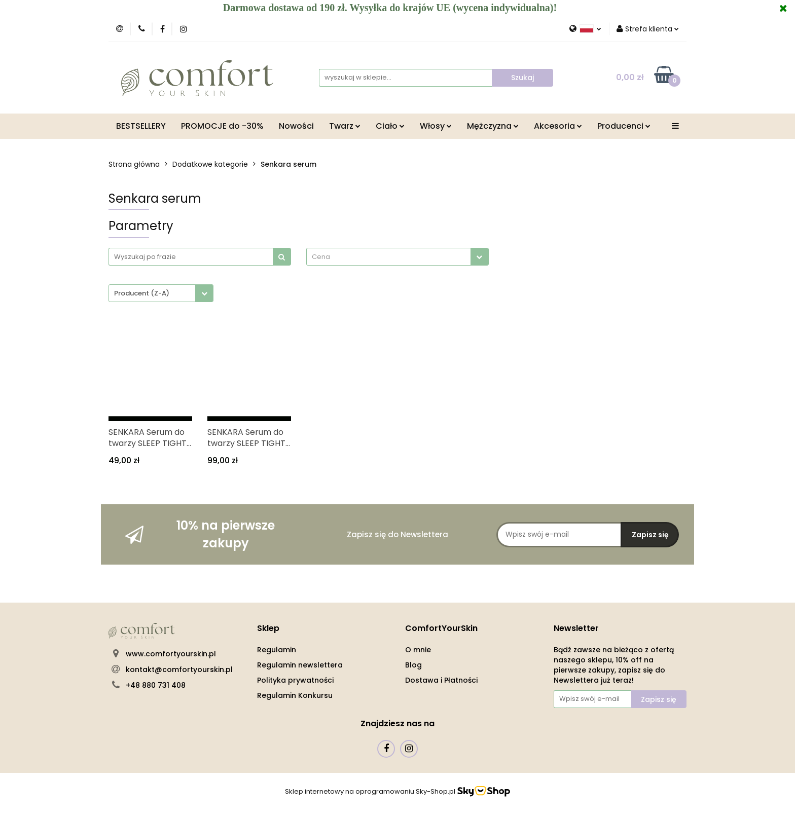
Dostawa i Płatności (441, 680)
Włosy (436, 126)
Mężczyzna (493, 126)
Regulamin (276, 650)
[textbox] (388, 256)
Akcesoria (558, 126)
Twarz (344, 126)
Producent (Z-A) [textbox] (141, 293)
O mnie (418, 650)
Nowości (296, 126)
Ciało (390, 126)
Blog (413, 665)
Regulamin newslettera (300, 665)
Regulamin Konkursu (295, 695)
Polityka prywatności (295, 680)
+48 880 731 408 (156, 685)
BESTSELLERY (141, 126)
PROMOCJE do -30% (222, 126)
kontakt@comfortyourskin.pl (179, 669)
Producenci (624, 126)
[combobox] (397, 257)
